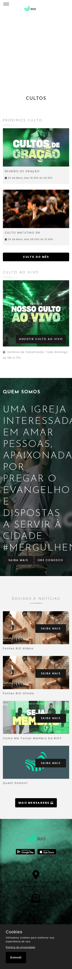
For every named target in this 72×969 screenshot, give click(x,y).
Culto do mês (36, 257)
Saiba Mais (18, 560)
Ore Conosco (50, 560)
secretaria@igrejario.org (36, 905)
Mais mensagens (36, 803)
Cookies (14, 932)
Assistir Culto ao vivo (41, 339)
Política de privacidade (20, 947)
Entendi (16, 957)
